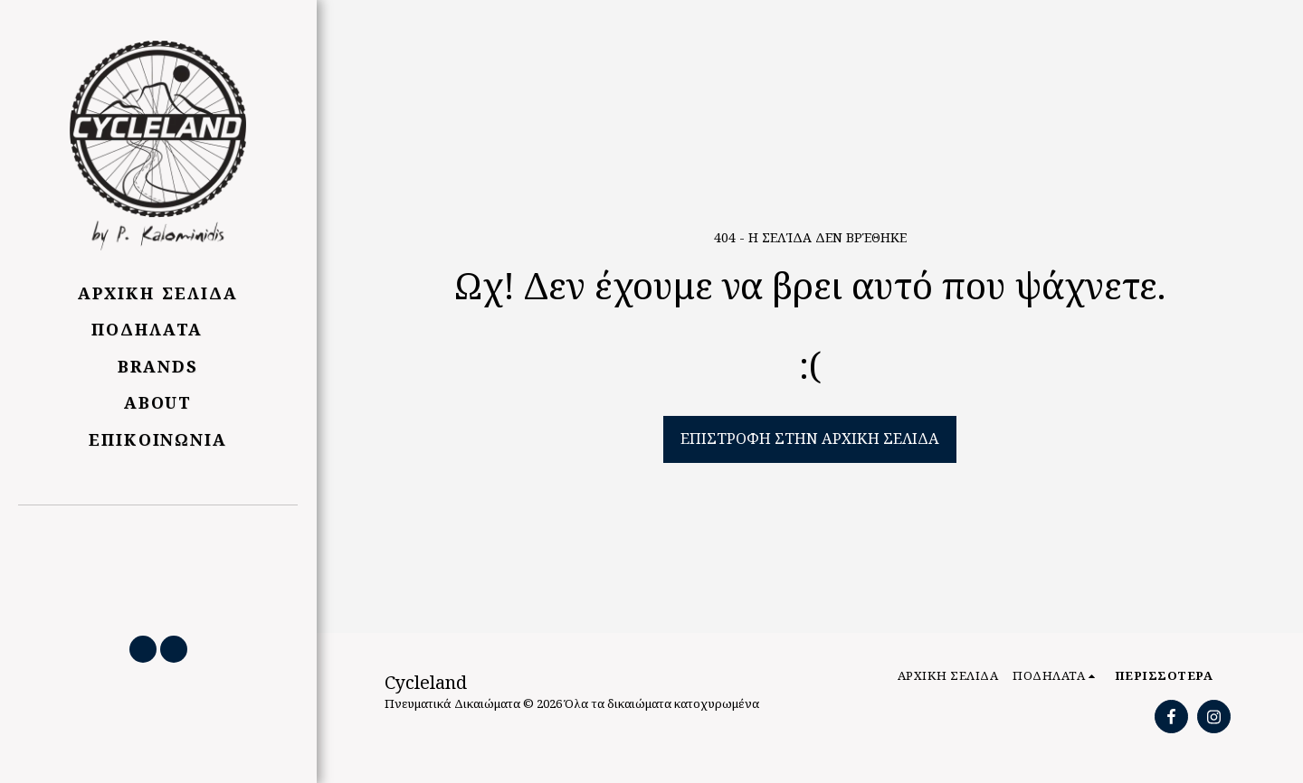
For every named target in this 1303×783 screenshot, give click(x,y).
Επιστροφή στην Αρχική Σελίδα (809, 438)
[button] (158, 561)
